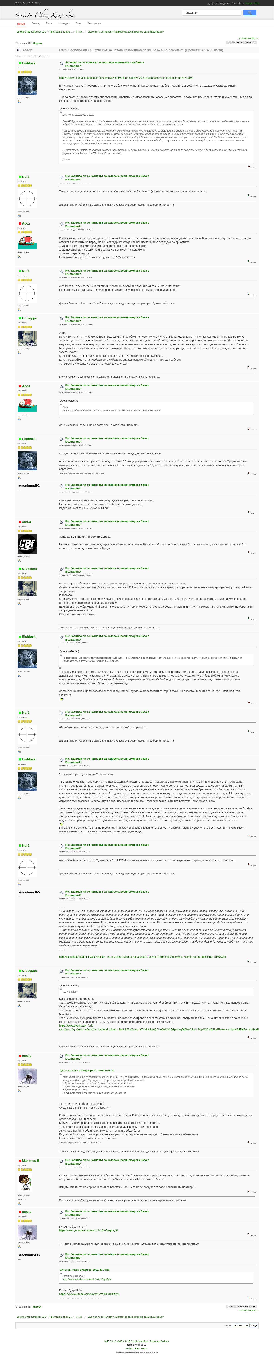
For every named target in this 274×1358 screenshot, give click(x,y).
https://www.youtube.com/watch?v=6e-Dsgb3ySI (88, 1230)
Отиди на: (228, 1326)
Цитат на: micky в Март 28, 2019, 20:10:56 (84, 1269)
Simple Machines (139, 1341)
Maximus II (30, 1161)
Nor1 (25, 177)
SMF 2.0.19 (110, 1341)
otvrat (26, 522)
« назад (243, 38)
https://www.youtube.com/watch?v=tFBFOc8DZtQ (89, 1293)
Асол (26, 223)
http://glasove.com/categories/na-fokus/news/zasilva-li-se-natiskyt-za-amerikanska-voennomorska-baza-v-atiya (126, 77)
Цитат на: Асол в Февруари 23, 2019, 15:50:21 (87, 1070)
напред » (253, 38)
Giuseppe (29, 318)
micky (26, 1056)
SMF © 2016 (123, 1341)
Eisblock (29, 63)
